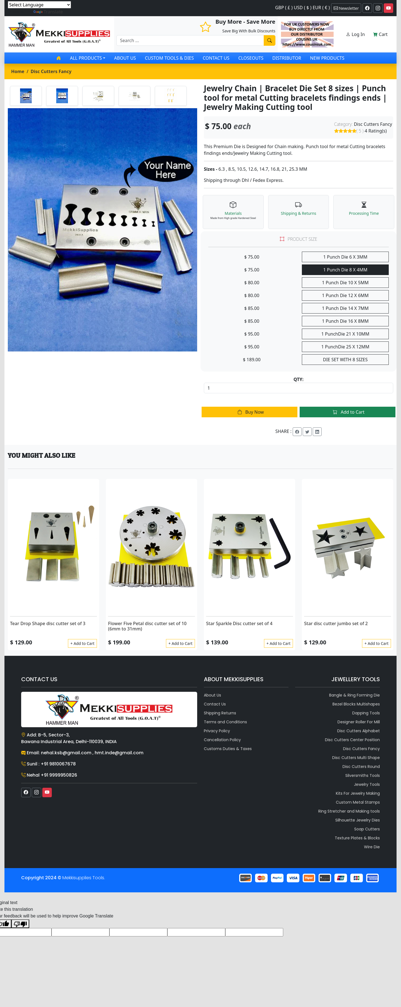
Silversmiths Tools (362, 775)
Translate (48, 12)
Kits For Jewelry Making (358, 793)
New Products (327, 58)
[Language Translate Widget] (39, 4)
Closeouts (250, 58)
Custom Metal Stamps (358, 802)
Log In (355, 34)
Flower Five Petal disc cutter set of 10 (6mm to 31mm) (147, 626)
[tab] (26, 96)
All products (86, 58)
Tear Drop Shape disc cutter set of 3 (47, 623)
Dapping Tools (366, 713)
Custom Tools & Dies (169, 58)
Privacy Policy (217, 731)
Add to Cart (347, 412)
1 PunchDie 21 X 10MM (345, 334)
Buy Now (249, 412)
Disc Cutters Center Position (352, 740)
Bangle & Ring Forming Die (354, 695)
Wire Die (372, 847)
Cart (380, 34)
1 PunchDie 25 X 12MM (345, 347)
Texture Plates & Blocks (357, 838)
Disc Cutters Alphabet (358, 731)
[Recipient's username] (190, 40)
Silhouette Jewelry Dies (357, 820)
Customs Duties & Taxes (228, 748)
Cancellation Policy (222, 740)
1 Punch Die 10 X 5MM (345, 283)
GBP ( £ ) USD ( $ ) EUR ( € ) (302, 7)
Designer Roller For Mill (359, 722)
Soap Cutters (367, 829)
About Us (125, 58)
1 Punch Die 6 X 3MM (345, 257)
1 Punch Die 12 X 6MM (345, 295)
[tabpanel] (102, 229)
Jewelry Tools (367, 784)
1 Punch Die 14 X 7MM (345, 308)
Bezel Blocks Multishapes (356, 704)
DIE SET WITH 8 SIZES (345, 359)
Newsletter (346, 8)
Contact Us (216, 58)
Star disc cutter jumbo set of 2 (336, 623)
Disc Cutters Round (361, 766)
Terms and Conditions (225, 722)
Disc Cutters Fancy (51, 71)
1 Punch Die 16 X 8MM (345, 321)
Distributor (286, 58)
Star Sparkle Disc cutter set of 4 (239, 623)
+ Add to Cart (82, 643)
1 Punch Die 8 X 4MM (345, 270)
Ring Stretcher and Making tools (349, 811)
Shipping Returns (220, 713)
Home (17, 71)
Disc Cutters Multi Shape (356, 757)
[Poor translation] (20, 923)
